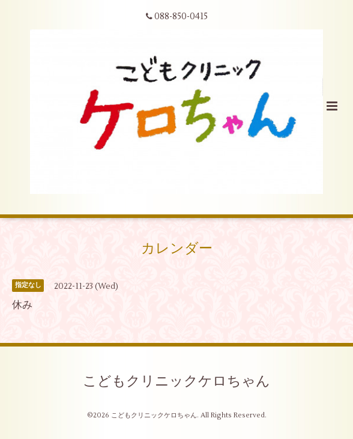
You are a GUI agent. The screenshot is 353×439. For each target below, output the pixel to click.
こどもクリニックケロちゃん (176, 381)
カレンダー (177, 248)
